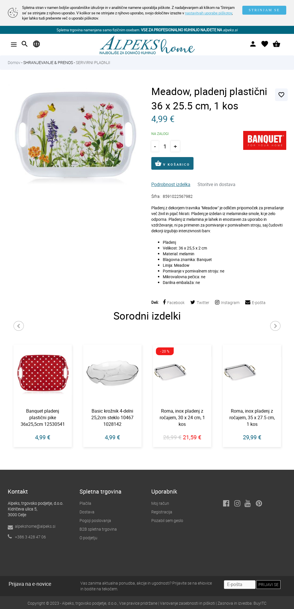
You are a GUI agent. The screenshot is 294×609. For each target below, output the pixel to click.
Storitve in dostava (216, 184)
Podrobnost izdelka (170, 184)
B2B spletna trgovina (98, 529)
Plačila (85, 503)
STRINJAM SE (264, 10)
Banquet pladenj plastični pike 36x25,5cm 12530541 (43, 417)
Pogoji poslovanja (95, 520)
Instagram (227, 302)
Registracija (161, 512)
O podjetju (88, 537)
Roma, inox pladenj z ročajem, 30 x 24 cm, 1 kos (182, 417)
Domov (14, 62)
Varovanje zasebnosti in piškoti (187, 603)
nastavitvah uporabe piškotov (208, 13)
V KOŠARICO (172, 163)
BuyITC (260, 603)
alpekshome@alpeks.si (35, 526)
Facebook (174, 302)
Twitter (199, 302)
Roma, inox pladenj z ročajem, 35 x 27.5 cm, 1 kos (252, 417)
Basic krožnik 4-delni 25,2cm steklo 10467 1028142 (112, 417)
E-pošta (255, 302)
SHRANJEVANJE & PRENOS (48, 62)
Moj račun (160, 503)
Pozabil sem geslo (167, 520)
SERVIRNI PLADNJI (93, 62)
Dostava (87, 512)
